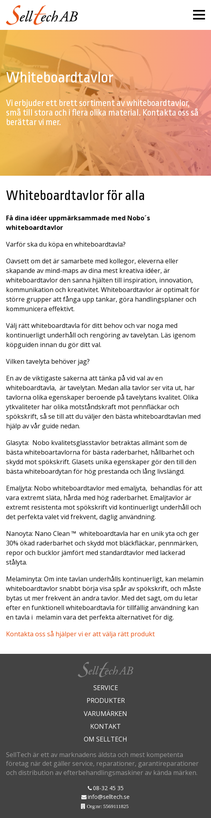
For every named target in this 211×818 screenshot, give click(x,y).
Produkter (106, 700)
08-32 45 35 (108, 788)
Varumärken (105, 713)
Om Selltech (105, 739)
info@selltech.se (109, 796)
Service (105, 687)
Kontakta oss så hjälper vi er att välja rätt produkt (80, 634)
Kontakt (105, 726)
